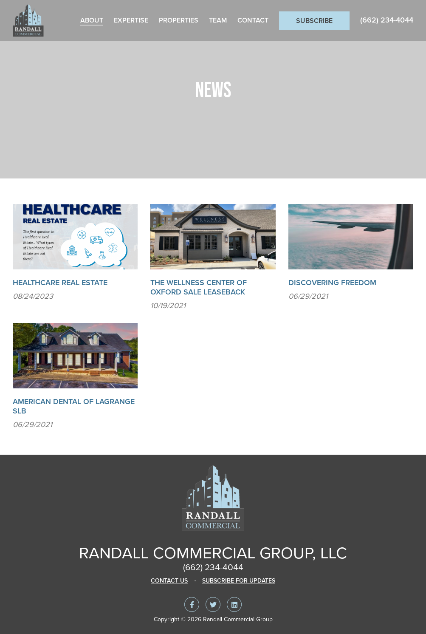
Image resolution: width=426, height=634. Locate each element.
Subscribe (314, 21)
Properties (178, 20)
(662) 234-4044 (386, 20)
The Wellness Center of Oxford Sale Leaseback (198, 287)
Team (218, 20)
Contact (252, 20)
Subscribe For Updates (238, 580)
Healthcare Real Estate (60, 282)
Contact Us (169, 580)
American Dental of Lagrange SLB (74, 406)
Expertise (131, 20)
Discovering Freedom (332, 282)
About (91, 20)
